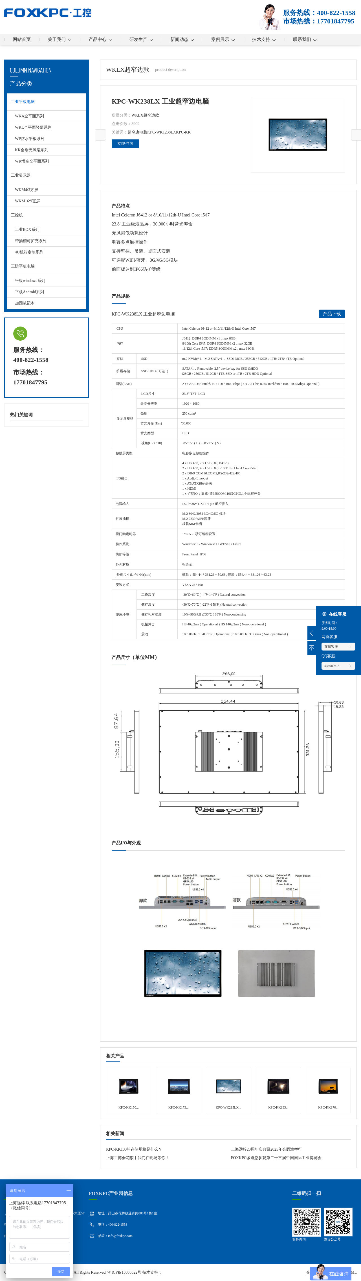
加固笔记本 (25, 303)
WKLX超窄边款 (145, 115)
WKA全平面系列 (29, 116)
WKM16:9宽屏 (27, 201)
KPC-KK (183, 132)
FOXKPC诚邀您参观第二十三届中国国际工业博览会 (276, 1158)
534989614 (338, 666)
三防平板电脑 (23, 266)
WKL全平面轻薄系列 (33, 127)
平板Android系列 (29, 292)
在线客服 (338, 647)
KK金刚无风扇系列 (31, 150)
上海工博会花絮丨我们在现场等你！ (137, 1158)
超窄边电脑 (137, 132)
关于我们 (60, 39)
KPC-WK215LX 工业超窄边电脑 (228, 1090)
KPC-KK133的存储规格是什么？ (134, 1149)
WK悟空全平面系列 (32, 161)
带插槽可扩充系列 (31, 241)
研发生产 (141, 39)
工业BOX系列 (27, 229)
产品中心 (101, 39)
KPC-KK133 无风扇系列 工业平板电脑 (278, 1090)
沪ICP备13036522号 (124, 1272)
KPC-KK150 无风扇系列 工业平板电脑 (128, 1090)
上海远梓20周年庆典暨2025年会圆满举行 (266, 1149)
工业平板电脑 (23, 102)
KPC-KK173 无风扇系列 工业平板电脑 (178, 1090)
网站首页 (22, 39)
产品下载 (332, 313)
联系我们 (305, 39)
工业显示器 (21, 175)
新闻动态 (182, 39)
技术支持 (264, 39)
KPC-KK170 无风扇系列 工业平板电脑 (328, 1090)
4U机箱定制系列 (29, 252)
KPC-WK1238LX (161, 132)
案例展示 (223, 39)
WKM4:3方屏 (26, 190)
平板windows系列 (30, 281)
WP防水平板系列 (30, 139)
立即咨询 (125, 143)
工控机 (17, 215)
